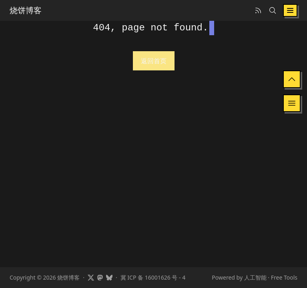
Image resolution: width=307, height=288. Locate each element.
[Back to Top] (292, 79)
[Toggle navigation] (290, 10)
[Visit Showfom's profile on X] (91, 277)
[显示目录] (292, 103)
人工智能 (255, 277)
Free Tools (284, 277)
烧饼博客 (26, 10)
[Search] (272, 10)
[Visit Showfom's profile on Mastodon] (100, 277)
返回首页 (154, 60)
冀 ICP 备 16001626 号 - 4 (152, 277)
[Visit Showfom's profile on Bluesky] (109, 277)
